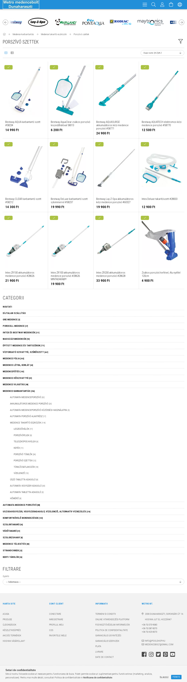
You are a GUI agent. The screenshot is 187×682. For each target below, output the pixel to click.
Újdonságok (9, 624)
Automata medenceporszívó (27, 397)
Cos (51, 630)
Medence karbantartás (19, 391)
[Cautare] (153, 4)
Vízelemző (21, 473)
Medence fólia (13, 358)
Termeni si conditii (105, 614)
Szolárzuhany (13, 537)
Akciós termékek (12, 635)
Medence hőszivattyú (17, 378)
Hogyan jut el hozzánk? (156, 619)
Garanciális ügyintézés (108, 635)
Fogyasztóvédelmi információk (112, 624)
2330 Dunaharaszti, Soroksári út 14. (164, 614)
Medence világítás (15, 384)
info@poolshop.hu (155, 640)
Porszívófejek (23, 435)
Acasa (6, 614)
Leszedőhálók (23, 428)
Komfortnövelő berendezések (23, 518)
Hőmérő (15, 498)
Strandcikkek (12, 550)
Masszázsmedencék (16, 339)
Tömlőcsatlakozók (26, 467)
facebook (144, 654)
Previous (5, 22)
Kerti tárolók (12, 557)
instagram (151, 654)
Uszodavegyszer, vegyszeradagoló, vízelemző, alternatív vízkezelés (46, 511)
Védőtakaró (11, 531)
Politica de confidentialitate (111, 630)
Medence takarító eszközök (27, 422)
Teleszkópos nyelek (26, 441)
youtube (172, 654)
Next (181, 22)
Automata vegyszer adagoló (27, 485)
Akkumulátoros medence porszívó (31, 403)
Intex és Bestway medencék (21, 332)
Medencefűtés (13, 371)
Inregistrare (56, 619)
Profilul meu (56, 624)
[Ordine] (162, 52)
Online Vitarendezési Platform (112, 619)
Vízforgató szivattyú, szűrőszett (25, 352)
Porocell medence (15, 326)
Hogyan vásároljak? (14, 641)
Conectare (55, 614)
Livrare (99, 651)
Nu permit (164, 677)
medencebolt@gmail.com (159, 644)
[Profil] (162, 4)
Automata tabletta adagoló (27, 492)
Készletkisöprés (12, 630)
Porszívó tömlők (25, 454)
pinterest (165, 654)
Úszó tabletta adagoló (24, 479)
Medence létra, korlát (18, 365)
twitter (158, 654)
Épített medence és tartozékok (24, 345)
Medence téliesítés (16, 543)
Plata (98, 646)
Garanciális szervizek (107, 641)
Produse (7, 619)
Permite (176, 677)
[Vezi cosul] (171, 4)
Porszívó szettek (25, 460)
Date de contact (104, 657)
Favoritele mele (58, 635)
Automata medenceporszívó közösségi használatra (40, 410)
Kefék (18, 447)
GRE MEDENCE (11, 319)
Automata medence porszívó (21, 505)
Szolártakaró (13, 524)
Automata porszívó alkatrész (28, 416)
